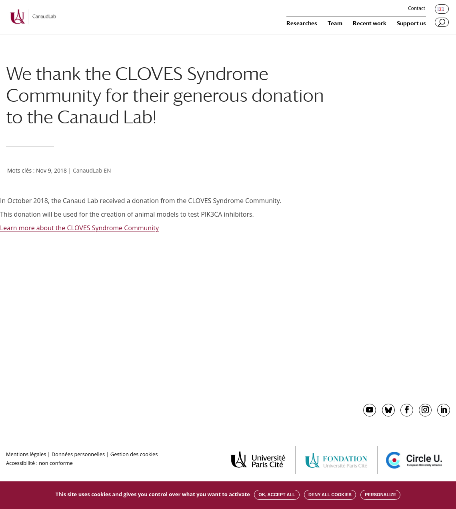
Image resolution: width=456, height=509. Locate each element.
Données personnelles (78, 454)
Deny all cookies (330, 494)
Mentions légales (26, 454)
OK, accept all (276, 494)
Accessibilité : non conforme (39, 463)
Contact (416, 9)
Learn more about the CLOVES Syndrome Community (79, 227)
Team (335, 23)
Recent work (369, 23)
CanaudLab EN (92, 170)
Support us (411, 23)
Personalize (380, 494)
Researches (301, 23)
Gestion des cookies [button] (134, 454)
